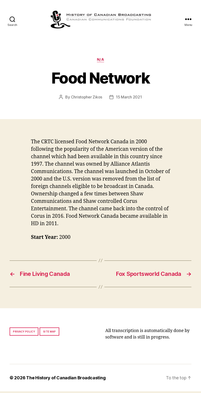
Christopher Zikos (86, 98)
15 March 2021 (129, 98)
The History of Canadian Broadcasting (66, 379)
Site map (49, 333)
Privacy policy (24, 333)
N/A (100, 61)
